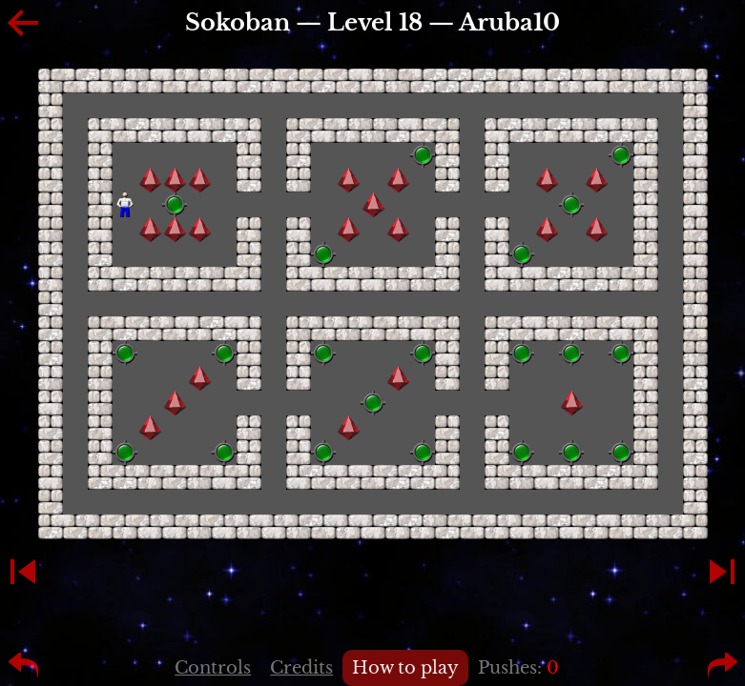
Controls (213, 667)
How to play (405, 667)
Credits (301, 667)
